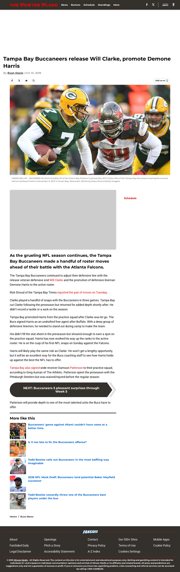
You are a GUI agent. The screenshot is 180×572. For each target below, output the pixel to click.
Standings (104, 4)
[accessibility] (173, 4)
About (13, 539)
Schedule (89, 4)
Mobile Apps (161, 539)
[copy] (33, 80)
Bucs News (26, 516)
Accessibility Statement (59, 551)
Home (13, 516)
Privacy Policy (96, 545)
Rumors (75, 4)
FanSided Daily (19, 545)
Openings (50, 539)
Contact (93, 539)
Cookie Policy (162, 545)
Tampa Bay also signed (25, 367)
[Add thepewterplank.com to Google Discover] (161, 80)
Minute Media (21, 560)
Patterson (76, 367)
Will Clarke (56, 280)
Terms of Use (127, 545)
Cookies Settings (129, 551)
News (64, 4)
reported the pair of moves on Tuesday (82, 292)
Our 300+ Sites (127, 539)
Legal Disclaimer (20, 551)
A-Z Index (94, 551)
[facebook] (147, 4)
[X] (153, 4)
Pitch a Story (52, 545)
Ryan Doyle (15, 73)
